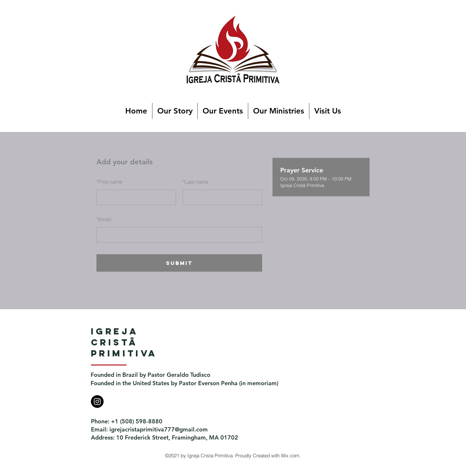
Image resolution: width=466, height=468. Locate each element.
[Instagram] (97, 401)
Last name (195, 182)
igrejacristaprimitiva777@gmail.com (158, 429)
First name (109, 182)
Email (103, 219)
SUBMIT (179, 263)
